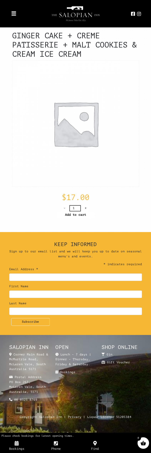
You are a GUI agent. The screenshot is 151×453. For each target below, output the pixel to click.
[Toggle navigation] (13, 14)
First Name (18, 286)
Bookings (67, 372)
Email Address (23, 269)
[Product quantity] (75, 208)
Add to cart (75, 215)
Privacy (74, 417)
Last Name (18, 303)
